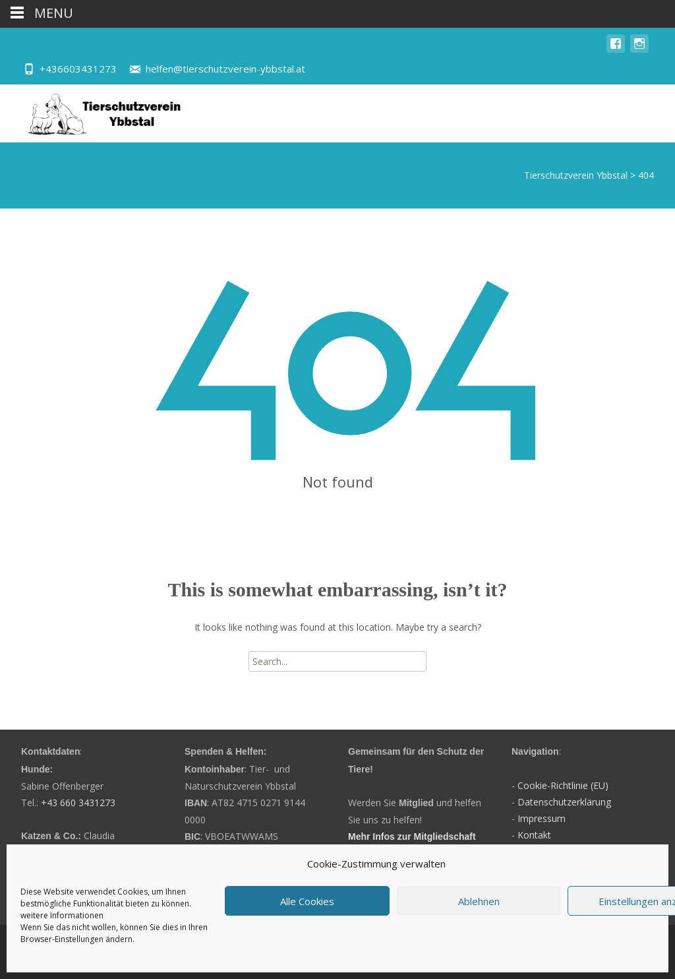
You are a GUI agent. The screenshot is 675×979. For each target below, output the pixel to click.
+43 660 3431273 (78, 802)
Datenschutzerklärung (564, 802)
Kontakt (534, 835)
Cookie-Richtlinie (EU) (562, 785)
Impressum (541, 818)
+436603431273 (78, 68)
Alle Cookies (307, 901)
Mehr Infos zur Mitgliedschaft (412, 836)
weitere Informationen (61, 915)
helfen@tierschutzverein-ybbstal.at (225, 68)
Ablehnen (479, 901)
